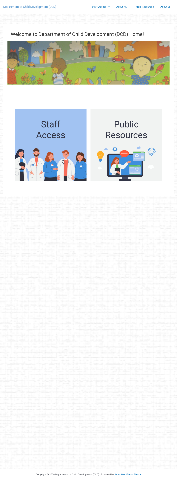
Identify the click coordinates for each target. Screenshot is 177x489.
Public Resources (146, 6)
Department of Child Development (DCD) (29, 6)
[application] (114, 6)
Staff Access (107, 6)
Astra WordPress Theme (128, 474)
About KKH (126, 6)
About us (166, 6)
